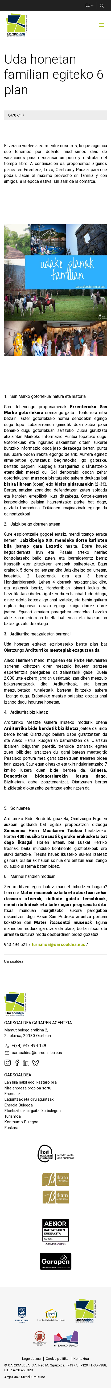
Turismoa (12, 1116)
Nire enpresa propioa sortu (27, 1088)
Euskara (11, 1127)
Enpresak (12, 1093)
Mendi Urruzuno (33, 1377)
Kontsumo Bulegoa (21, 1122)
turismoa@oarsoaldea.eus (58, 944)
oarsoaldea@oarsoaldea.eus (33, 1053)
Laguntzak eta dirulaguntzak (29, 1099)
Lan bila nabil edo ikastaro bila (30, 1082)
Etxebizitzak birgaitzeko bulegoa (32, 1110)
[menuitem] (31, 1358)
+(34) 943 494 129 (25, 1045)
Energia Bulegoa (18, 1105)
